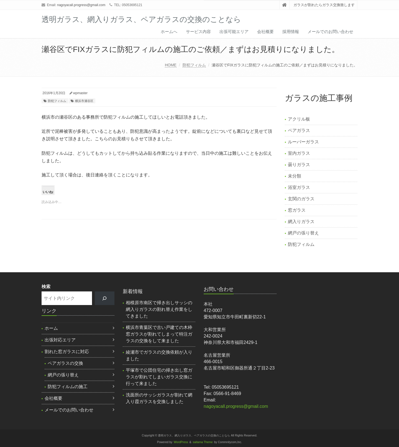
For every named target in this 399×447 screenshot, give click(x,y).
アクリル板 (299, 119)
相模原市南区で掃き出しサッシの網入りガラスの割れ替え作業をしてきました (159, 309)
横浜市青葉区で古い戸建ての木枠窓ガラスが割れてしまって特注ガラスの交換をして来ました (159, 334)
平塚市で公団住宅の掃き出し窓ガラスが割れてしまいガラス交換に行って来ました (159, 377)
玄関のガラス (301, 198)
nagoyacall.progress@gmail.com (81, 5)
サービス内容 (198, 31)
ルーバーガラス (303, 141)
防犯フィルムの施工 (68, 386)
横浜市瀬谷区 (84, 101)
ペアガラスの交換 (65, 363)
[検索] (104, 298)
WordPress (181, 442)
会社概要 (265, 31)
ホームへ (169, 31)
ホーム (51, 328)
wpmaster (80, 93)
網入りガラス (301, 221)
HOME (171, 65)
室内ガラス (299, 153)
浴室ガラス (299, 187)
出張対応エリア (60, 340)
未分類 (294, 176)
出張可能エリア (234, 31)
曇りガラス (299, 164)
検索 (46, 286)
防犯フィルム (194, 65)
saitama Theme (203, 442)
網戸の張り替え (303, 233)
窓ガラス (297, 210)
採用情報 (290, 31)
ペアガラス (299, 130)
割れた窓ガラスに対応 (67, 351)
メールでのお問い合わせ (330, 31)
